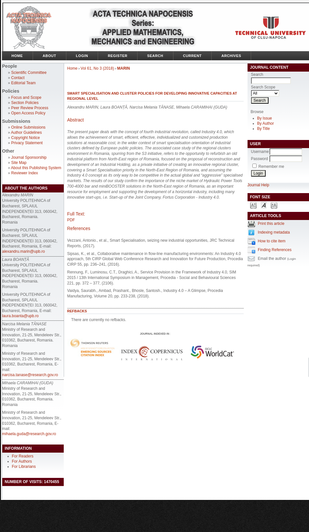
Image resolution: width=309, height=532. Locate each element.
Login (82, 56)
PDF (71, 220)
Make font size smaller (253, 205)
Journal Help (258, 185)
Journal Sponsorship (29, 157)
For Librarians (24, 466)
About (49, 56)
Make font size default (263, 205)
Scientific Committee (29, 72)
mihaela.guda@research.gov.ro (29, 434)
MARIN (123, 68)
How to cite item (271, 241)
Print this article (271, 223)
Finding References (275, 250)
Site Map (19, 162)
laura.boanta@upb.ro (20, 316)
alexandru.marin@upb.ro (23, 251)
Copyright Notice (25, 137)
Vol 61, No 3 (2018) (97, 68)
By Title (263, 128)
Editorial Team (23, 83)
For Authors (22, 461)
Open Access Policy (28, 113)
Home (17, 56)
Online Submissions (28, 127)
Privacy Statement (27, 143)
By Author (265, 123)
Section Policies (25, 102)
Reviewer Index (24, 173)
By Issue (264, 118)
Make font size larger (274, 205)
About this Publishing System (36, 168)
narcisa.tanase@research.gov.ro (30, 375)
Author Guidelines (26, 132)
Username (260, 151)
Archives (231, 56)
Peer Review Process (30, 108)
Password (259, 158)
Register (117, 56)
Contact (18, 77)
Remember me (271, 166)
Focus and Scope (26, 97)
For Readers (23, 456)
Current (192, 56)
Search (155, 56)
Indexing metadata (274, 232)
